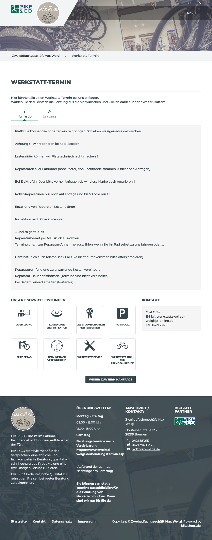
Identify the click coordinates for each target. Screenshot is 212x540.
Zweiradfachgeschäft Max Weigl (36, 56)
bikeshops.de (191, 526)
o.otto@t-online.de (146, 449)
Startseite (19, 521)
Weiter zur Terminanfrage (110, 379)
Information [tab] (24, 113)
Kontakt (39, 521)
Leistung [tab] (49, 113)
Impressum (87, 521)
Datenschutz (62, 521)
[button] (194, 13)
